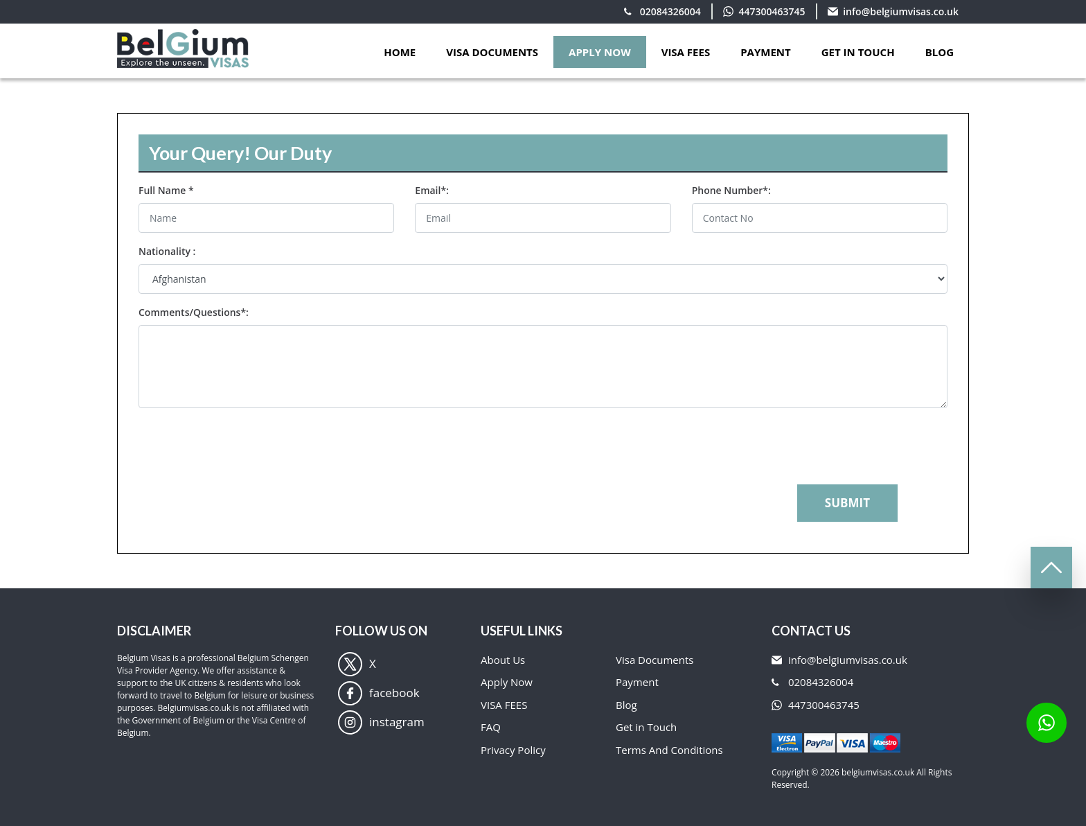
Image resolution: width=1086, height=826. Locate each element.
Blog (939, 52)
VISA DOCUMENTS (492, 52)
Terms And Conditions (669, 750)
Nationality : (167, 251)
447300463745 (772, 11)
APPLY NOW (600, 52)
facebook (379, 693)
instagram (381, 722)
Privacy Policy (513, 750)
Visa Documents (654, 660)
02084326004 (670, 11)
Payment (637, 682)
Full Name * (166, 190)
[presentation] (244, 446)
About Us (503, 660)
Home (400, 52)
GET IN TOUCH (858, 52)
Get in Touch (646, 727)
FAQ (491, 727)
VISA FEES (686, 52)
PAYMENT (765, 52)
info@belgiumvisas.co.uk (901, 11)
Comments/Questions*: (194, 312)
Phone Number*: (731, 190)
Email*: (432, 190)
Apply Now (507, 682)
